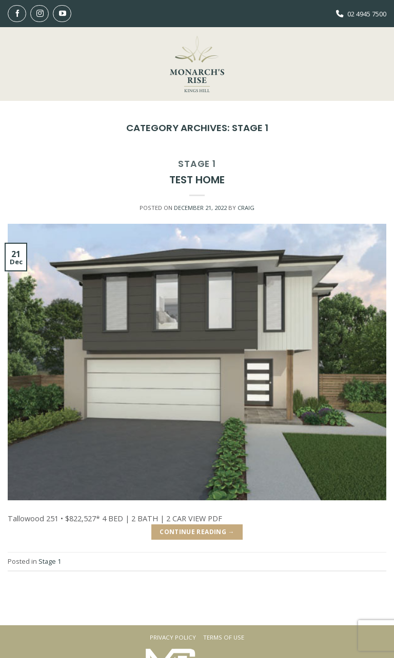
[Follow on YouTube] (62, 13)
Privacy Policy (173, 637)
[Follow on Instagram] (39, 13)
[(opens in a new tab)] (197, 361)
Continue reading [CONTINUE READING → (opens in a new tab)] (197, 531)
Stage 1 (197, 164)
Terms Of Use (223, 637)
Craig (246, 207)
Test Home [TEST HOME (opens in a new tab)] (197, 180)
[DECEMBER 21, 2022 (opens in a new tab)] (200, 207)
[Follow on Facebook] (17, 13)
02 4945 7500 (366, 13)
